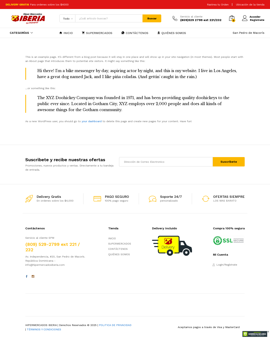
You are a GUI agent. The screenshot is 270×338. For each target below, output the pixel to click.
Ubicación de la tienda (250, 4)
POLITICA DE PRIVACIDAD (115, 325)
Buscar (152, 18)
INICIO (66, 33)
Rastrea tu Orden (218, 4)
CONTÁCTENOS (135, 33)
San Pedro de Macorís (248, 33)
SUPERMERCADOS (97, 33)
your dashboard (92, 121)
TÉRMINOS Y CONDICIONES (44, 329)
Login (219, 264)
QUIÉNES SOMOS (172, 33)
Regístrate (257, 19)
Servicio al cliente (191, 16)
